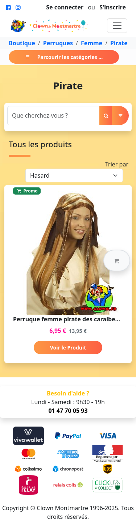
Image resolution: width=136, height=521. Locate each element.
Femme (91, 43)
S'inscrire (112, 7)
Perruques (58, 43)
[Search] (53, 115)
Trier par (116, 164)
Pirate (119, 43)
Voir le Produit (68, 347)
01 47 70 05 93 (67, 411)
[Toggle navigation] (117, 25)
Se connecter (64, 7)
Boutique (22, 43)
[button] (116, 260)
